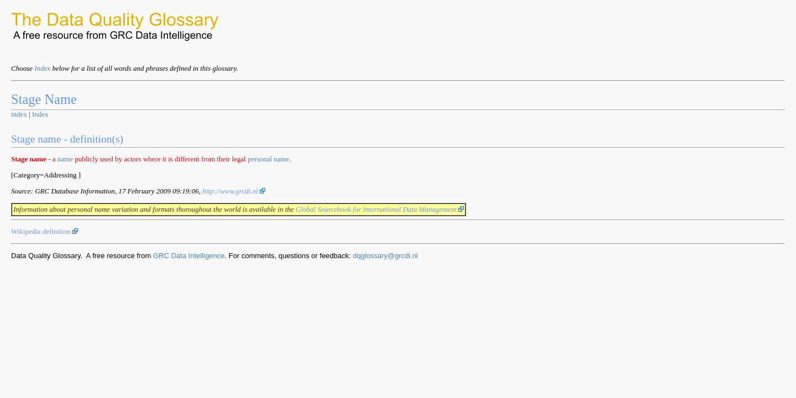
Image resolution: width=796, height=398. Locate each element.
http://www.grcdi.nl (233, 191)
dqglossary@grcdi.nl (385, 256)
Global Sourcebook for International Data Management (380, 209)
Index (42, 68)
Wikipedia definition (44, 231)
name (65, 159)
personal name (268, 159)
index (19, 114)
